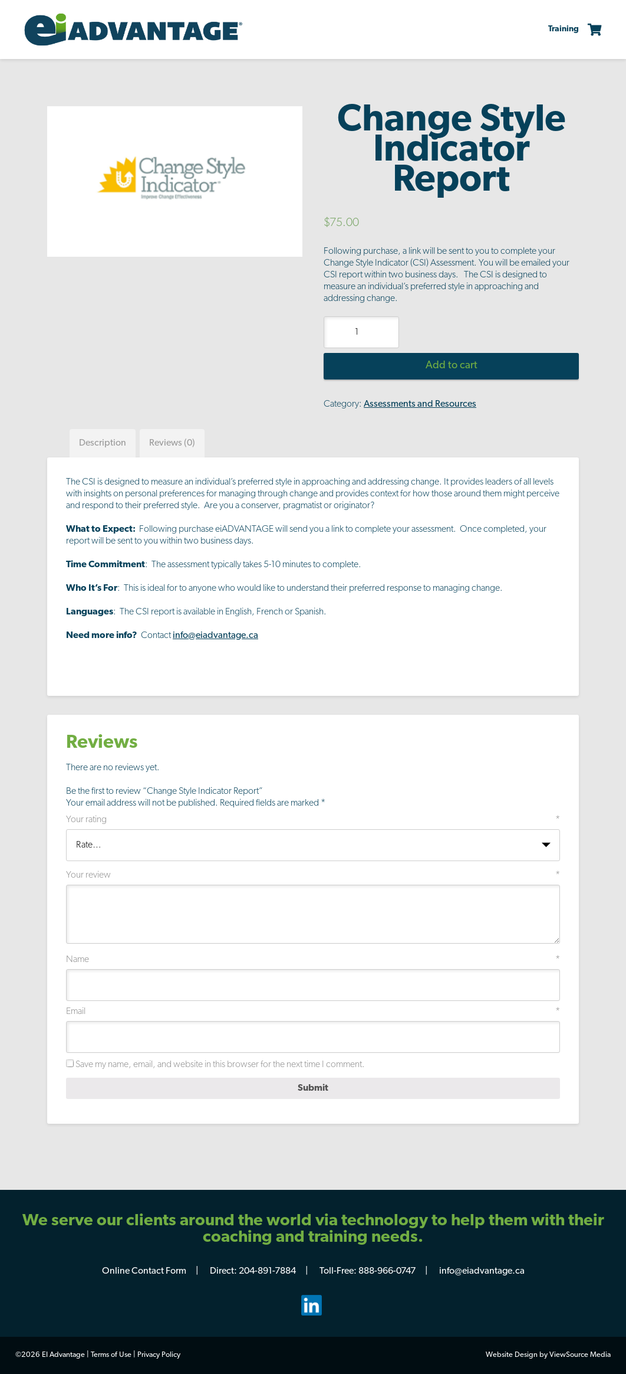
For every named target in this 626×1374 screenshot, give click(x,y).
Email (313, 1011)
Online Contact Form (144, 1271)
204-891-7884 (267, 1271)
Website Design (512, 1355)
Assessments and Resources (420, 404)
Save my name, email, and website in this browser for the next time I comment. (220, 1064)
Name (313, 959)
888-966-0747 (387, 1271)
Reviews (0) (172, 443)
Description (102, 443)
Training (563, 29)
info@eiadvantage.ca (215, 635)
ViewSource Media (580, 1355)
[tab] (103, 443)
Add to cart (451, 365)
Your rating (313, 820)
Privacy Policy (158, 1355)
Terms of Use (111, 1355)
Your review (313, 875)
